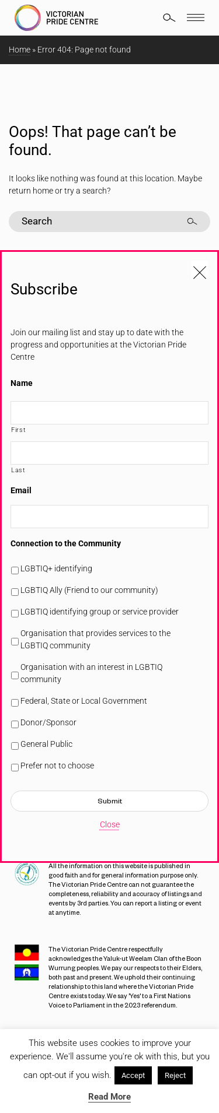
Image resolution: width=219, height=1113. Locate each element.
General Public (46, 744)
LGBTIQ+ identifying (56, 568)
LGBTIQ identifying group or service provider (99, 611)
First (18, 430)
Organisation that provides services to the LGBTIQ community (95, 639)
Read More (109, 1096)
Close (110, 824)
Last (18, 470)
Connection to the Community (66, 543)
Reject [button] (175, 1075)
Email (21, 490)
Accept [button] (133, 1075)
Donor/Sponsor (48, 722)
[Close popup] (199, 269)
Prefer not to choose (57, 765)
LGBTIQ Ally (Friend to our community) (89, 590)
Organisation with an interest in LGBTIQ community (91, 673)
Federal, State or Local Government (83, 700)
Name (22, 383)
